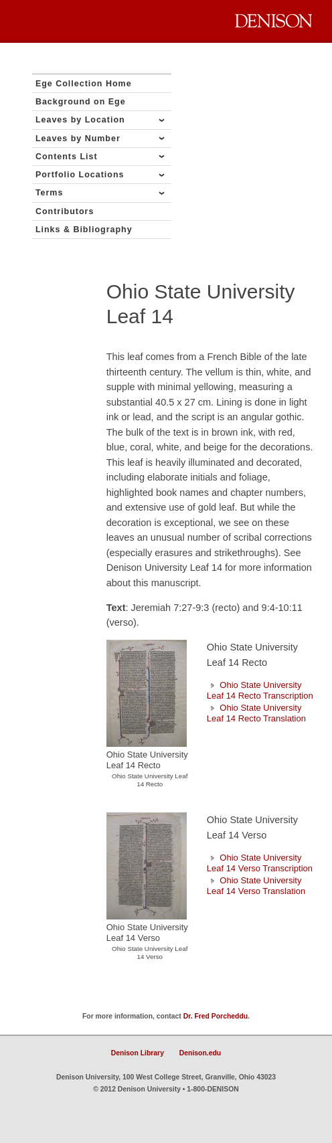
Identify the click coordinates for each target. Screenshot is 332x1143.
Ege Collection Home (83, 83)
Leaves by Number (77, 138)
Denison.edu (200, 1053)
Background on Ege (80, 101)
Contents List (66, 156)
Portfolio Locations (79, 174)
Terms (49, 192)
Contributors (64, 211)
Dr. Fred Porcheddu (215, 1016)
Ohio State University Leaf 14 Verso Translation (256, 885)
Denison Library (137, 1053)
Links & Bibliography (84, 229)
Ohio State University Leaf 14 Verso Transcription (260, 863)
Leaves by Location (80, 119)
